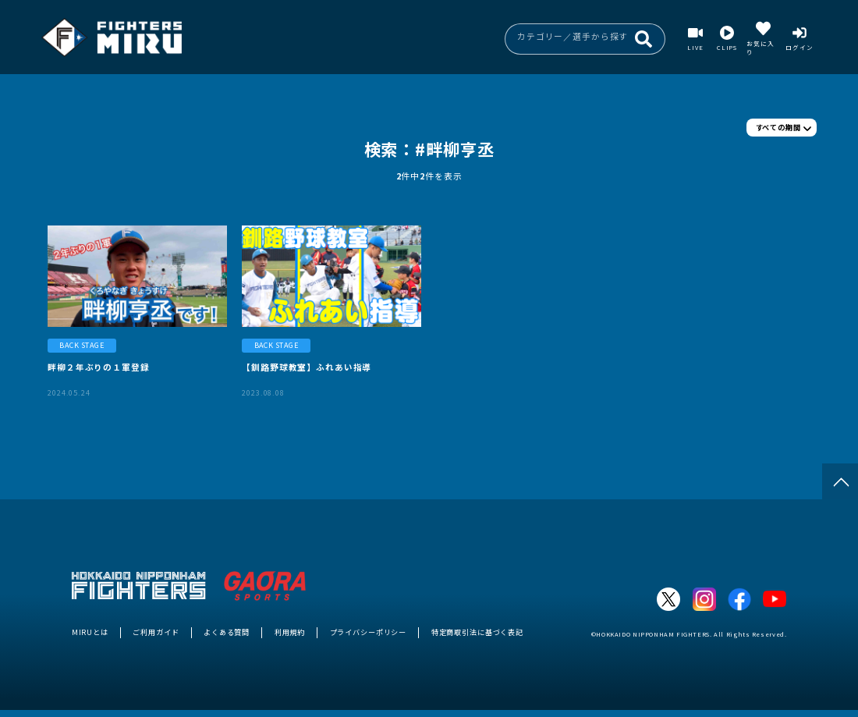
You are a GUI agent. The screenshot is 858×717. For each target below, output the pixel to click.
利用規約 (290, 631)
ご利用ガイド (156, 631)
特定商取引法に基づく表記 (477, 631)
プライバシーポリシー (368, 631)
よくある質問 (227, 631)
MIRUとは (90, 631)
